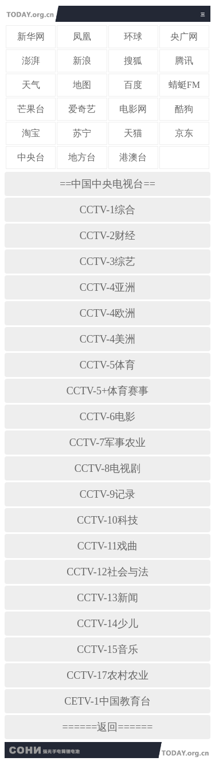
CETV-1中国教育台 (107, 701)
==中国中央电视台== (107, 184)
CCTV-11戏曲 (107, 546)
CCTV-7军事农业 (107, 442)
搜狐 (133, 61)
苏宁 (82, 133)
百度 (133, 85)
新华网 (31, 36)
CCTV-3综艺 (107, 261)
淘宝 (31, 133)
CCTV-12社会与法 (107, 572)
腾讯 (184, 61)
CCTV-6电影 (107, 416)
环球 (133, 36)
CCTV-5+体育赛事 (108, 391)
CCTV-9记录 (107, 494)
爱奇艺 (82, 109)
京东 (184, 133)
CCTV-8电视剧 (107, 468)
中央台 (31, 157)
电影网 (133, 109)
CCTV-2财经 (107, 235)
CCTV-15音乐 (107, 649)
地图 (82, 85)
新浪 (82, 61)
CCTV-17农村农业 (107, 675)
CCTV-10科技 (107, 520)
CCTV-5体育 (107, 365)
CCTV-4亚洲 (107, 287)
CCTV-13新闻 (107, 597)
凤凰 (82, 36)
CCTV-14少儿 (107, 623)
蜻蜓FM (184, 85)
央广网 (184, 36)
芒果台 (31, 109)
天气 (31, 85)
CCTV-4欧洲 (107, 313)
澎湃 (31, 61)
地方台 (82, 157)
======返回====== (107, 727)
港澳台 (133, 157)
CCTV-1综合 (107, 210)
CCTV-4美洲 (107, 339)
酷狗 (184, 109)
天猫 (133, 133)
